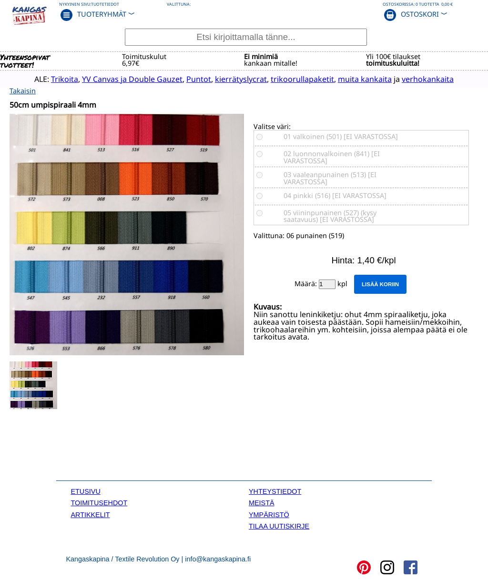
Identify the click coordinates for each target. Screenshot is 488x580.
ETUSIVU (85, 490)
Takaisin (23, 89)
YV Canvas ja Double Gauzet (117, 78)
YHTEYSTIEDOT (275, 490)
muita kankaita (350, 78)
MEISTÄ (261, 502)
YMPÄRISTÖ (269, 513)
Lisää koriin (380, 283)
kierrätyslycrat (226, 78)
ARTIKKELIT (90, 513)
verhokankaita (413, 78)
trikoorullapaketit (287, 78)
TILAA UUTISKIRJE (279, 525)
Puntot (184, 78)
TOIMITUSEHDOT (99, 502)
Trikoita (49, 78)
